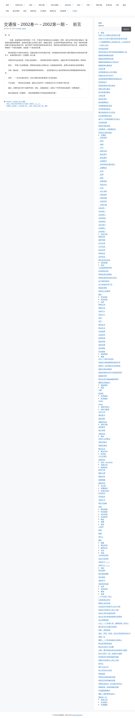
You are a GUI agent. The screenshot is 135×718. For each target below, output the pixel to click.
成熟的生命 (102, 422)
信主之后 (101, 412)
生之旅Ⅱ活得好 (103, 281)
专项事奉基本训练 (105, 106)
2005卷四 (102, 218)
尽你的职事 (102, 122)
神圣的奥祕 (102, 288)
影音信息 (109, 5)
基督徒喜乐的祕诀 (105, 274)
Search (101, 25)
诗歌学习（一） (104, 562)
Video (100, 404)
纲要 (102, 543)
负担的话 (102, 201)
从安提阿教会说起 (105, 116)
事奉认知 (101, 304)
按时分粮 (44, 5)
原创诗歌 (104, 299)
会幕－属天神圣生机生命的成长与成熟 (112, 650)
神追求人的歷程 (104, 291)
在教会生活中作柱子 (106, 75)
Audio (100, 401)
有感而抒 (102, 161)
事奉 (102, 33)
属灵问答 (102, 151)
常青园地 (104, 396)
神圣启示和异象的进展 (106, 680)
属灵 (102, 387)
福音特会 (33, 11)
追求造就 (104, 589)
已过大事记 (102, 456)
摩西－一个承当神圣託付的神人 (110, 640)
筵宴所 (100, 393)
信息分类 (70, 5)
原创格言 (101, 427)
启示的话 (101, 493)
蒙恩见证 (53, 11)
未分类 (103, 486)
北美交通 (101, 69)
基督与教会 (102, 442)
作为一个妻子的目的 (106, 359)
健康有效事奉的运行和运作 (108, 62)
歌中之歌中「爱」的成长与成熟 (110, 653)
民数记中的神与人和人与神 (108, 660)
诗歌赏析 (102, 194)
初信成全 (104, 297)
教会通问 (102, 158)
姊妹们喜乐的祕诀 (105, 369)
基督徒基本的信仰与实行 (107, 278)
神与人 (100, 537)
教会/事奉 (16, 11)
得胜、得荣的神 (104, 630)
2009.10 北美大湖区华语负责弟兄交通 (112, 38)
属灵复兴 (101, 415)
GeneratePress (77, 715)
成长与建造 (57, 5)
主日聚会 (43, 11)
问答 (90, 5)
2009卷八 (102, 231)
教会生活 (101, 325)
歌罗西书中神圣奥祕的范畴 (108, 657)
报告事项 (104, 354)
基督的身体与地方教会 (106, 85)
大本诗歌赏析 (103, 555)
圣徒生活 (102, 184)
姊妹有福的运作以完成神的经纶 (110, 372)
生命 (100, 171)
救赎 (100, 533)
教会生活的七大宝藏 (106, 647)
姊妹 (124, 5)
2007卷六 (102, 225)
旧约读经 (101, 577)
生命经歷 (101, 331)
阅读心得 (104, 699)
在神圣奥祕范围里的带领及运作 (110, 79)
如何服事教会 (103, 102)
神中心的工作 (103, 667)
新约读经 (101, 570)
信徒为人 (101, 311)
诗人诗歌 (102, 191)
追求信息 (101, 257)
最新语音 (101, 483)
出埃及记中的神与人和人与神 (109, 606)
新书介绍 (101, 470)
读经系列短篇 (103, 584)
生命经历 (101, 335)
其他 (100, 318)
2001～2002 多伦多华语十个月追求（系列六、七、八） (23, 104)
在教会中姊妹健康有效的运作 (109, 362)
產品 (102, 519)
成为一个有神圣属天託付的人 (109, 119)
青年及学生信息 (104, 260)
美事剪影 (102, 181)
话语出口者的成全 (105, 132)
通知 (102, 591)
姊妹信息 (101, 236)
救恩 (100, 530)
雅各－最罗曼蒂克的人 (106, 694)
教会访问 (104, 451)
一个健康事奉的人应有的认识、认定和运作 (114, 42)
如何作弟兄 (102, 99)
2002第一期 (17, 101)
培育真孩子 (102, 82)
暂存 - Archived (106, 462)
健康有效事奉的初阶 (106, 55)
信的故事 (65, 11)
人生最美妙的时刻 (105, 267)
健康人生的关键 (104, 603)
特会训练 (104, 514)
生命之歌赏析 (103, 559)
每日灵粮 (101, 430)
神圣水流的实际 (104, 126)
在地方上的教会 (104, 439)
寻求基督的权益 (104, 109)
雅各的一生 (102, 697)
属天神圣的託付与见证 (106, 112)
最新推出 (104, 467)
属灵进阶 (101, 418)
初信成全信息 (103, 271)
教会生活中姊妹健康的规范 (108, 379)
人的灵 (100, 527)
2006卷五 (102, 221)
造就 (24, 11)
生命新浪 (104, 517)
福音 (9, 5)
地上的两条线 (103, 620)
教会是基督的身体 (105, 643)
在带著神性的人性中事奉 (107, 72)
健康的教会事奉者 (105, 65)
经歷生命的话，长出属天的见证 (110, 684)
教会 (81, 5)
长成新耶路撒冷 (104, 690)
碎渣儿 (100, 663)
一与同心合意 (103, 45)
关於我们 (104, 702)
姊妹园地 (104, 385)
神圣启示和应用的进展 (106, 677)
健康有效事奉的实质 (106, 59)
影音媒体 (104, 398)
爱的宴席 (104, 509)
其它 (100, 321)
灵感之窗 (102, 205)
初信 (100, 141)
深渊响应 (102, 168)
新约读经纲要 (103, 574)
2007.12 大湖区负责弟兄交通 (109, 35)
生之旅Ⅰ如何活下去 (105, 284)
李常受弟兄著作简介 (106, 164)
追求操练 (101, 348)
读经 (33, 5)
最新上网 (101, 473)
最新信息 (101, 476)
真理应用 (101, 338)
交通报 (74, 11)
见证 (100, 188)
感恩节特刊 (105, 407)
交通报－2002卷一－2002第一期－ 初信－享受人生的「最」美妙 (26, 106)
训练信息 (101, 253)
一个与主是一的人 (105, 596)
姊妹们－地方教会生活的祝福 (109, 366)
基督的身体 (102, 445)
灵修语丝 (101, 434)
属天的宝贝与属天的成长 (107, 627)
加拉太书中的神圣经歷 (106, 613)
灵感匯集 (104, 704)
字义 (100, 147)
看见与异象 (102, 503)
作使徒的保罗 (103, 48)
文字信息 (101, 246)
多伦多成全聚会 (104, 92)
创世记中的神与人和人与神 (108, 610)
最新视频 (101, 480)
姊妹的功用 (102, 376)
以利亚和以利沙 (104, 600)
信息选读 (102, 137)
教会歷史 (102, 154)
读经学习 (101, 580)
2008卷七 (102, 228)
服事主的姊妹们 (104, 382)
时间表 (103, 454)
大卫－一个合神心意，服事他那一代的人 (113, 623)
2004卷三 (102, 215)
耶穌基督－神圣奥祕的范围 (108, 687)
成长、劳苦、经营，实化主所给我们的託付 (114, 633)
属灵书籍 (99, 5)
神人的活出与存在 (105, 670)
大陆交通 (101, 95)
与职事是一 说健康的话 (107, 129)
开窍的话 (101, 496)
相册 (102, 522)
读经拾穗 (102, 198)
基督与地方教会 (104, 89)
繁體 (100, 23)
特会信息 (101, 250)
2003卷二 (102, 211)
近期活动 (101, 460)
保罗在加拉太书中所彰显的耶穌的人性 (112, 52)
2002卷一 (9, 101)
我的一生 (101, 637)
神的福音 (101, 674)
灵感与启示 (21, 5)
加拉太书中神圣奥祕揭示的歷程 (110, 616)
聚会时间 (104, 545)
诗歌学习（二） (104, 565)
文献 (100, 390)
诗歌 (7, 11)
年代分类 (101, 243)
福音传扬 (101, 341)
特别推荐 (104, 512)
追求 (102, 586)
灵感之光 (101, 500)
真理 (100, 174)
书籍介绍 (104, 465)
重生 (100, 294)
